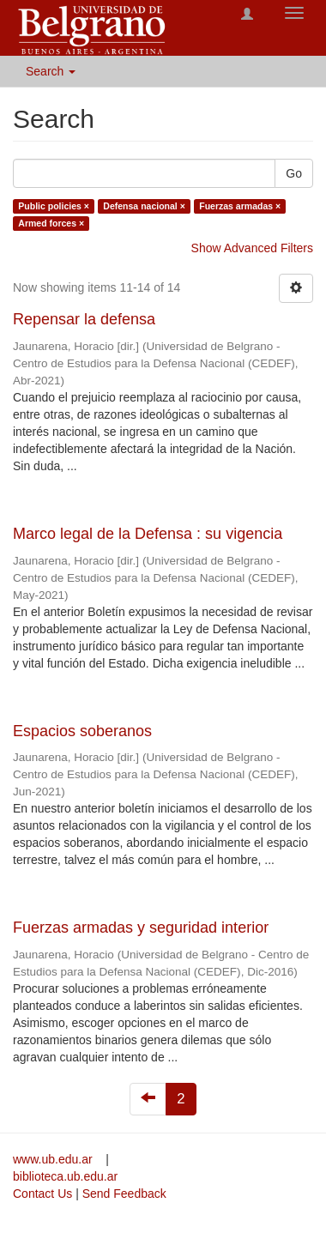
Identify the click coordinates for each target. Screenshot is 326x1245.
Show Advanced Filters (252, 248)
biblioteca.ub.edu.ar (65, 1176)
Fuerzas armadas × (240, 206)
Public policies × (53, 206)
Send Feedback (124, 1193)
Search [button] (50, 71)
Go (294, 173)
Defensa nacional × (143, 206)
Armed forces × (51, 223)
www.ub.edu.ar (54, 1159)
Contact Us (42, 1193)
